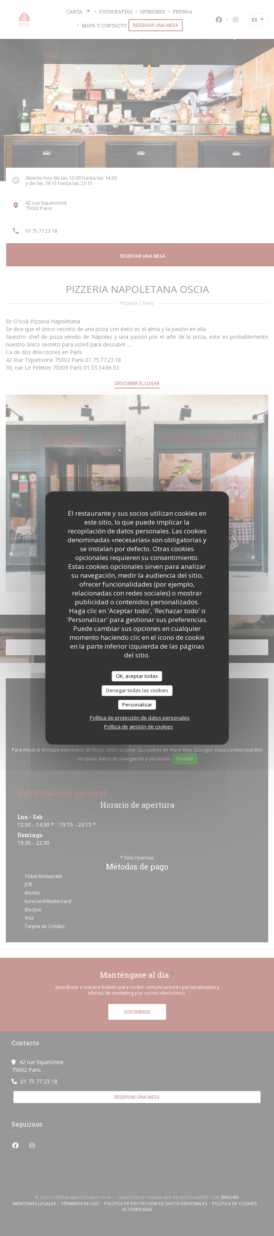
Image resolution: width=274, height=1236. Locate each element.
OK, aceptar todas (137, 676)
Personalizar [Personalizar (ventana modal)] (137, 704)
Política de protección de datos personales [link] (140, 717)
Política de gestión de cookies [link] (138, 726)
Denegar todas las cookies (137, 690)
